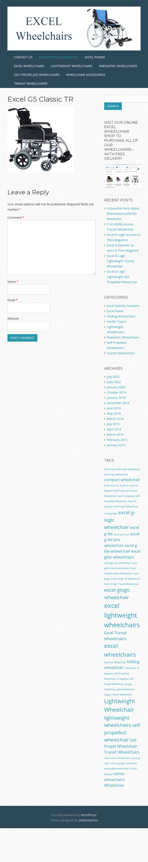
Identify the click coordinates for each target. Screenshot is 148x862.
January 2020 (116, 387)
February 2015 (117, 440)
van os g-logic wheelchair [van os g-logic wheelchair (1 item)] (123, 763)
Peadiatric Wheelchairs (123, 337)
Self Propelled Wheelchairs (37, 75)
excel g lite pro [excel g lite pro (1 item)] (121, 534)
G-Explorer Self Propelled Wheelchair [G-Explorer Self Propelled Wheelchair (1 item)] (122, 673)
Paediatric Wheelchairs (118, 66)
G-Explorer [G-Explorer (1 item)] (130, 668)
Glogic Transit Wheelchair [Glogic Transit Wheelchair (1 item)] (118, 694)
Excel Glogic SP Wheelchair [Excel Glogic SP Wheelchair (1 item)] (125, 578)
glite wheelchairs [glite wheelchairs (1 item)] (126, 689)
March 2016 (115, 419)
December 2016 (118, 403)
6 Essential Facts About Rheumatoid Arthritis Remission (123, 213)
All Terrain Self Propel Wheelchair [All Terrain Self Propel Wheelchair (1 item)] (122, 469)
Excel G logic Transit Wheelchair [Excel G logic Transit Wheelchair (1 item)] (121, 584)
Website (13, 318)
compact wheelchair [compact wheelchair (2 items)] (122, 479)
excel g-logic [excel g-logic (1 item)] (110, 513)
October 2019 (116, 392)
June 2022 (114, 382)
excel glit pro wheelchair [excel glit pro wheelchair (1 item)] (117, 563)
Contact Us (23, 57)
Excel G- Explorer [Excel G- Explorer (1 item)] (120, 485)
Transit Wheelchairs (31, 83)
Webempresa (88, 820)
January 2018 (116, 398)
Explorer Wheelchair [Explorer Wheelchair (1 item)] (115, 662)
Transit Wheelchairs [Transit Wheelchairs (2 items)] (122, 752)
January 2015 (116, 445)
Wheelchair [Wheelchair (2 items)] (114, 785)
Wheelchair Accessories (85, 75)
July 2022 (113, 377)
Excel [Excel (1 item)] (107, 485)
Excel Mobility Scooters (123, 306)
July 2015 (113, 424)
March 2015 (115, 434)
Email (12, 300)
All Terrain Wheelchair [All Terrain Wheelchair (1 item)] (116, 474)
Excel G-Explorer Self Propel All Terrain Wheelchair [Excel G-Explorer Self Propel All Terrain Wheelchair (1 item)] (121, 491)
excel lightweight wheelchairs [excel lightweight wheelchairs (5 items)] (122, 615)
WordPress (89, 815)
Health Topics (116, 321)
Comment (15, 217)
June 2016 (114, 408)
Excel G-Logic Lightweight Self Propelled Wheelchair (122, 276)
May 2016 (114, 413)
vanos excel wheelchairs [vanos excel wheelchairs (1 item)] (117, 758)
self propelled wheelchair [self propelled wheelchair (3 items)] (122, 732)
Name (13, 282)
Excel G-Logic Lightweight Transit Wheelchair (120, 261)
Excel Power (95, 57)
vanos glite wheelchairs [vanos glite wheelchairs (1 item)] (116, 768)
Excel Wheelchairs (29, 66)
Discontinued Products (58, 57)
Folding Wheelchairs (121, 316)
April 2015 (114, 429)
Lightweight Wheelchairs (71, 66)
